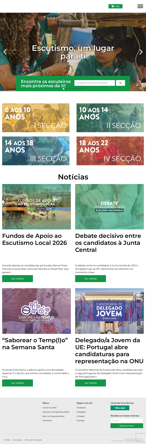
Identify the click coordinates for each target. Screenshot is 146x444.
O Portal (7, 440)
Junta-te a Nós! (49, 407)
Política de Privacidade (33, 440)
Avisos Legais (17, 440)
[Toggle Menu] (140, 6)
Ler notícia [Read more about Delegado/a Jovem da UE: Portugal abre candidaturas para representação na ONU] (90, 383)
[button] (5, 52)
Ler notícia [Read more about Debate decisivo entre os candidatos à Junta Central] (90, 278)
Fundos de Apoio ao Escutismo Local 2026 (34, 239)
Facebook (81, 407)
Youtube (80, 420)
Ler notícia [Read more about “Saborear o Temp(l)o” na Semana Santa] (17, 383)
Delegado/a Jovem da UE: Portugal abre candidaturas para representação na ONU (109, 350)
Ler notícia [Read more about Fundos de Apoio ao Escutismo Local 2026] (17, 278)
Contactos (47, 420)
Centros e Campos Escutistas (55, 412)
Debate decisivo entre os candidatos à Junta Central (108, 242)
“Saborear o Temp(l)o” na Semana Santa (35, 343)
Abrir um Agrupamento (53, 416)
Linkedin (81, 416)
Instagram (81, 412)
